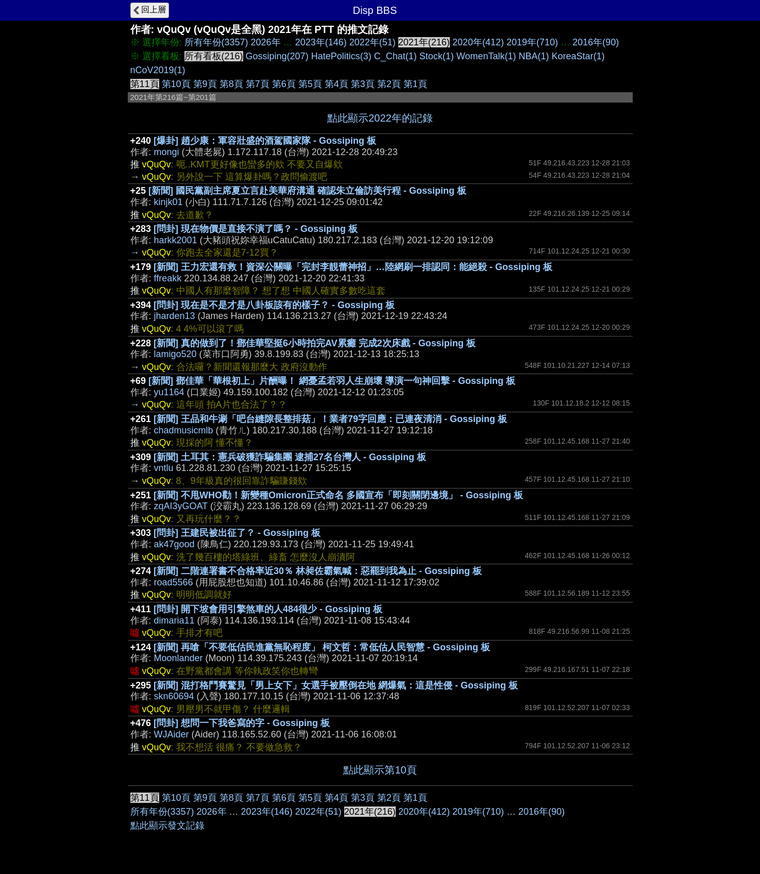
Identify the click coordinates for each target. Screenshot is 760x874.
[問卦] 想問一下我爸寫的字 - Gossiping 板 (242, 723)
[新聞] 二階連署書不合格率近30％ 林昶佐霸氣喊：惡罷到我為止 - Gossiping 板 (318, 571)
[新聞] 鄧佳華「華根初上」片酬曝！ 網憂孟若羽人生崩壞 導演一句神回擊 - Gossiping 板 (331, 381)
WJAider (171, 734)
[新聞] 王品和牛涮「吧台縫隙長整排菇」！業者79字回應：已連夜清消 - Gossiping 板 (330, 419)
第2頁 (389, 84)
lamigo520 (175, 354)
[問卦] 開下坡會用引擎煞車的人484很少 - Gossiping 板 (268, 609)
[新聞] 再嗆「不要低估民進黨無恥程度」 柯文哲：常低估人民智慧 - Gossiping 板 (322, 647)
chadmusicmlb (183, 430)
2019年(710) (532, 42)
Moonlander (178, 658)
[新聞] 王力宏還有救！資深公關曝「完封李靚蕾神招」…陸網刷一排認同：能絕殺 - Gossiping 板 (353, 267)
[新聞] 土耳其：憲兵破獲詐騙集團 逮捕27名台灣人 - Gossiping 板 (290, 457)
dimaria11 (174, 620)
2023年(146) (321, 42)
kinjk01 (168, 202)
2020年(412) (478, 42)
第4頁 (336, 84)
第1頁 (415, 84)
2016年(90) (595, 42)
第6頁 (284, 84)
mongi (166, 152)
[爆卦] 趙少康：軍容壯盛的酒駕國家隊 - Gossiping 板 (265, 141)
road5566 (173, 582)
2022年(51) (372, 42)
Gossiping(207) (277, 56)
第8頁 (231, 84)
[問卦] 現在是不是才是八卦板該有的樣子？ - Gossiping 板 (274, 305)
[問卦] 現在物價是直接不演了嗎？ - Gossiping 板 (256, 229)
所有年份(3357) (216, 42)
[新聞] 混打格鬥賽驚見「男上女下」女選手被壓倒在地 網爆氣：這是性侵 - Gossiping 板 (336, 685)
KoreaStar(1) (578, 56)
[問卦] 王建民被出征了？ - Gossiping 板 (237, 533)
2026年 (266, 42)
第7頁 (257, 84)
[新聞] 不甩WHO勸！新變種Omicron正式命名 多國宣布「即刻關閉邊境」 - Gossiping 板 (338, 495)
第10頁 (176, 84)
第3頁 (363, 84)
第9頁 (205, 84)
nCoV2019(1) (157, 70)
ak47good (174, 544)
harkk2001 (175, 240)
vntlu (164, 468)
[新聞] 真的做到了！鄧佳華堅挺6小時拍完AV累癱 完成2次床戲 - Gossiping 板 (315, 343)
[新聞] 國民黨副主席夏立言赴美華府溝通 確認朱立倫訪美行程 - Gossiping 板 (307, 191)
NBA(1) (534, 56)
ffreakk (168, 278)
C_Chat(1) (395, 56)
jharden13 (174, 316)
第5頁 (310, 84)
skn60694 (174, 696)
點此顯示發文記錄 (167, 825)
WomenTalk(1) (486, 56)
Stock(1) (436, 56)
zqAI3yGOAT (181, 506)
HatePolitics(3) (341, 56)
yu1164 (169, 392)
